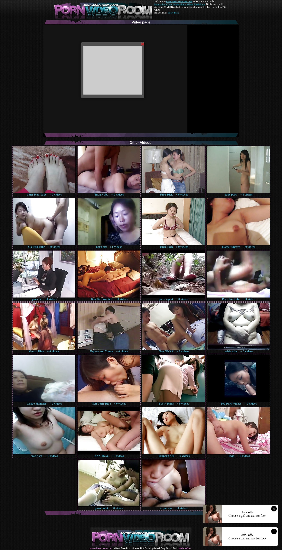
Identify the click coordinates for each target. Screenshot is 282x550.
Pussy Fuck (173, 13)
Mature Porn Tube (163, 4)
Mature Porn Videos (183, 4)
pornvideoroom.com (100, 548)
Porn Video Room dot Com (179, 1)
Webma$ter (185, 548)
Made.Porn (199, 4)
